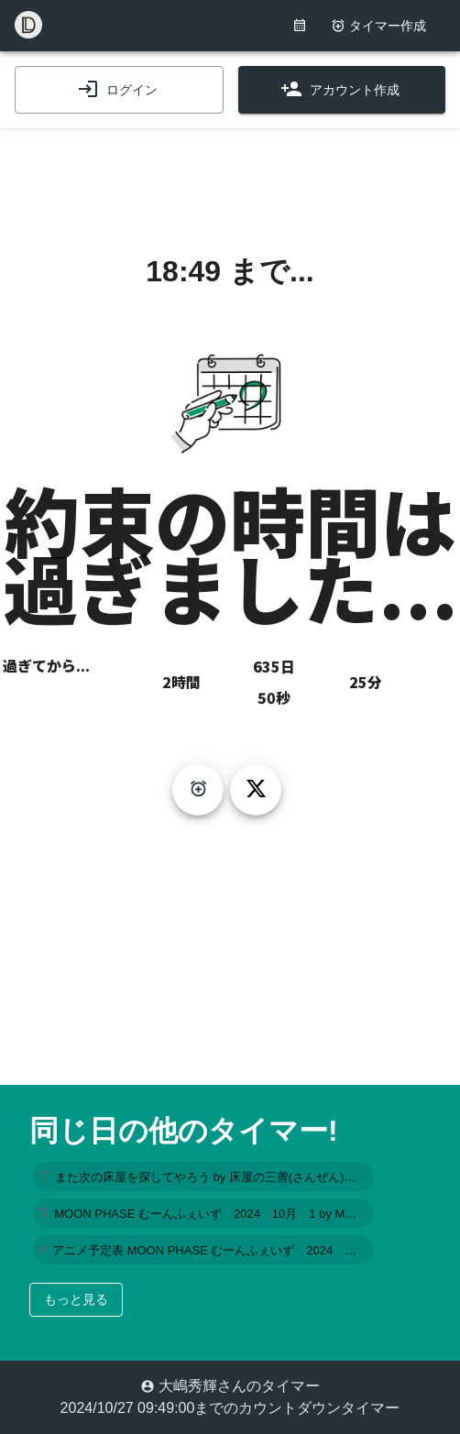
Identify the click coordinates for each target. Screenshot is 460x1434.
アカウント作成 (340, 90)
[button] (203, 1176)
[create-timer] (198, 790)
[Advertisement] (230, 174)
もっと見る (76, 1299)
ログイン (117, 90)
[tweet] (255, 790)
